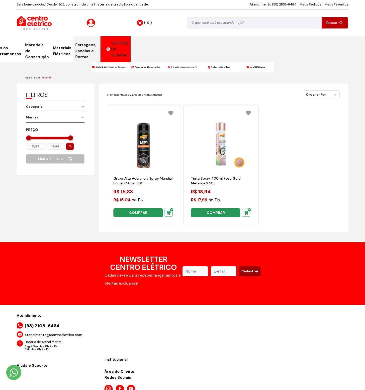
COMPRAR (138, 212)
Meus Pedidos (310, 4)
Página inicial (32, 77)
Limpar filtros (55, 158)
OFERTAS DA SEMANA (117, 49)
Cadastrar (250, 271)
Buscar (334, 22)
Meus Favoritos (336, 4)
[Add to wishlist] (171, 113)
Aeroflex (46, 77)
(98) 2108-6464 (273, 4)
